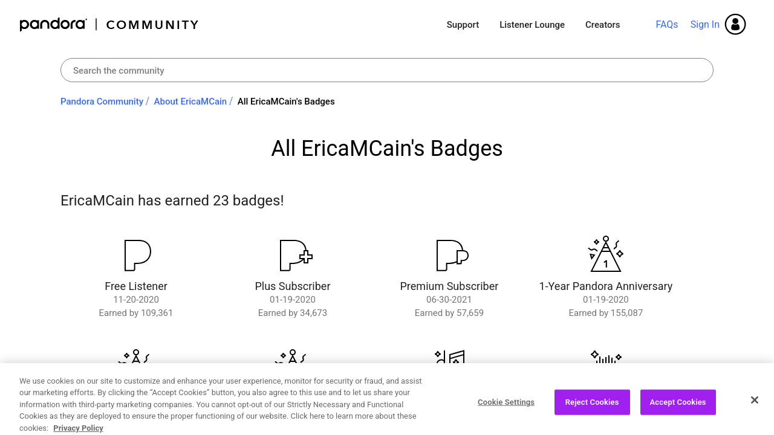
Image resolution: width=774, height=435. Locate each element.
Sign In (705, 24)
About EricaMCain (190, 101)
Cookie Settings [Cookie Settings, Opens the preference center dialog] (506, 422)
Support (463, 24)
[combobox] (387, 70)
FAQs (666, 24)
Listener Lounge (532, 24)
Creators (602, 24)
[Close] (754, 421)
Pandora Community (109, 24)
